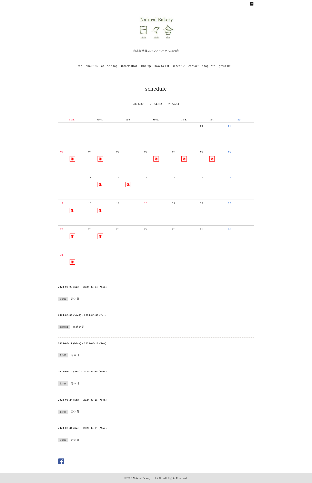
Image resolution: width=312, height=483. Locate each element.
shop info (208, 65)
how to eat (161, 65)
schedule (179, 65)
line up (146, 65)
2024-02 (138, 104)
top (80, 65)
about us (92, 65)
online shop (109, 65)
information (129, 65)
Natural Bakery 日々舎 (147, 478)
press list (225, 65)
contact (193, 65)
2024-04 (173, 104)
